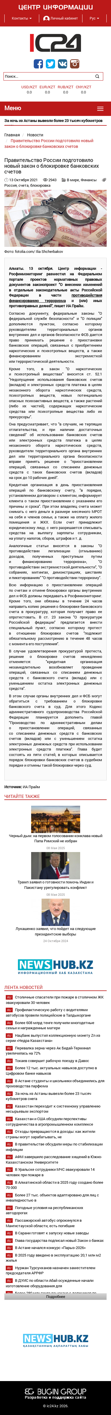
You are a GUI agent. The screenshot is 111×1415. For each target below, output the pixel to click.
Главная (12, 135)
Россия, (11, 185)
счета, (24, 185)
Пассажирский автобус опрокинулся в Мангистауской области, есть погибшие (44, 1223)
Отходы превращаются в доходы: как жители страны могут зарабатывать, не (50, 1134)
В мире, (74, 179)
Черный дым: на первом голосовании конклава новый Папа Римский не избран (55, 838)
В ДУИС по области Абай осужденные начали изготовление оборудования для (49, 1283)
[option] (55, 123)
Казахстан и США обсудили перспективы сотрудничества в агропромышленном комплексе (49, 1121)
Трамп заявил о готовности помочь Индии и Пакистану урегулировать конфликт (55, 884)
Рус (94, 18)
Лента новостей (23, 987)
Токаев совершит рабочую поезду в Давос (52, 1060)
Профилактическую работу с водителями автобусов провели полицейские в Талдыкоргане (48, 1012)
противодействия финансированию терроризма (55, 298)
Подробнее (55, 1296)
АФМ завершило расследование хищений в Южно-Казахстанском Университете (54, 1159)
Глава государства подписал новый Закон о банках (59, 1240)
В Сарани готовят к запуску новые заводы (52, 1233)
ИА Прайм (31, 786)
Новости (35, 135)
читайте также (22, 796)
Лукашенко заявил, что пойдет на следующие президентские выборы (56, 931)
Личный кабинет (60, 18)
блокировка (40, 185)
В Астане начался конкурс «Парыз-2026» (50, 1247)
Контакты (22, 18)
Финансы (89, 179)
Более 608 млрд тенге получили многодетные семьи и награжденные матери (50, 1025)
